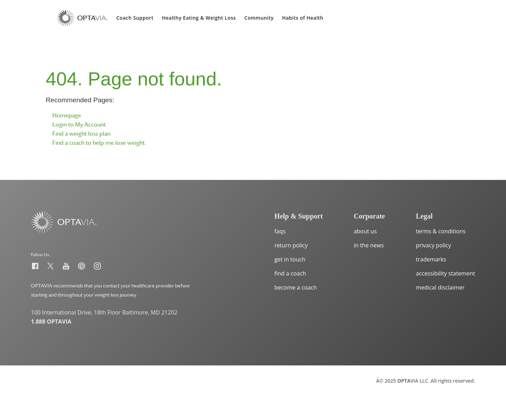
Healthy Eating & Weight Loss (199, 17)
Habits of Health (303, 17)
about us (365, 231)
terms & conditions (441, 231)
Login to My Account (79, 124)
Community (258, 17)
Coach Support (135, 17)
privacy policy (433, 245)
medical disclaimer (440, 287)
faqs (280, 231)
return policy (291, 245)
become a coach (295, 287)
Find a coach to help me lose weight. (99, 143)
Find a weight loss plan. (82, 133)
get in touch (289, 259)
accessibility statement (445, 273)
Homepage (66, 115)
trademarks (431, 259)
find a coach (290, 273)
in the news (369, 245)
